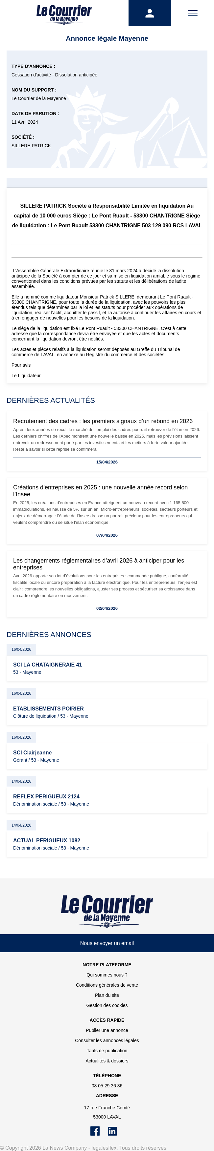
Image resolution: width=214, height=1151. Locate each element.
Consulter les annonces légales (107, 1040)
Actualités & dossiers (107, 1060)
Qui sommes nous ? (107, 974)
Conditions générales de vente (107, 985)
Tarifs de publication (107, 1050)
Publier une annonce (107, 1030)
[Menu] (192, 13)
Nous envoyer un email (107, 943)
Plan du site (107, 995)
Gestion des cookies (107, 1005)
